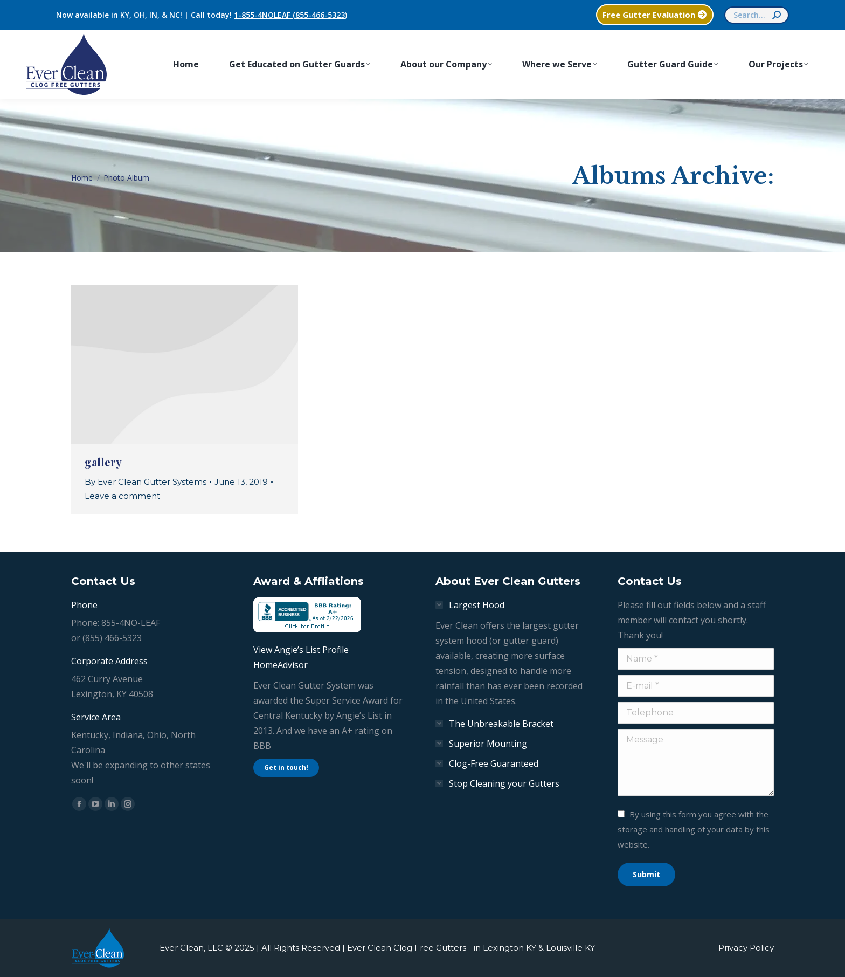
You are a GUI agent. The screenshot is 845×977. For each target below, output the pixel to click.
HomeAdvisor (280, 665)
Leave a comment (122, 496)
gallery (103, 462)
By (145, 482)
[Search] (756, 15)
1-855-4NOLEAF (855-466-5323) (290, 15)
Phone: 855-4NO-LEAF (115, 623)
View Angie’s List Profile (301, 650)
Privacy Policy (746, 947)
